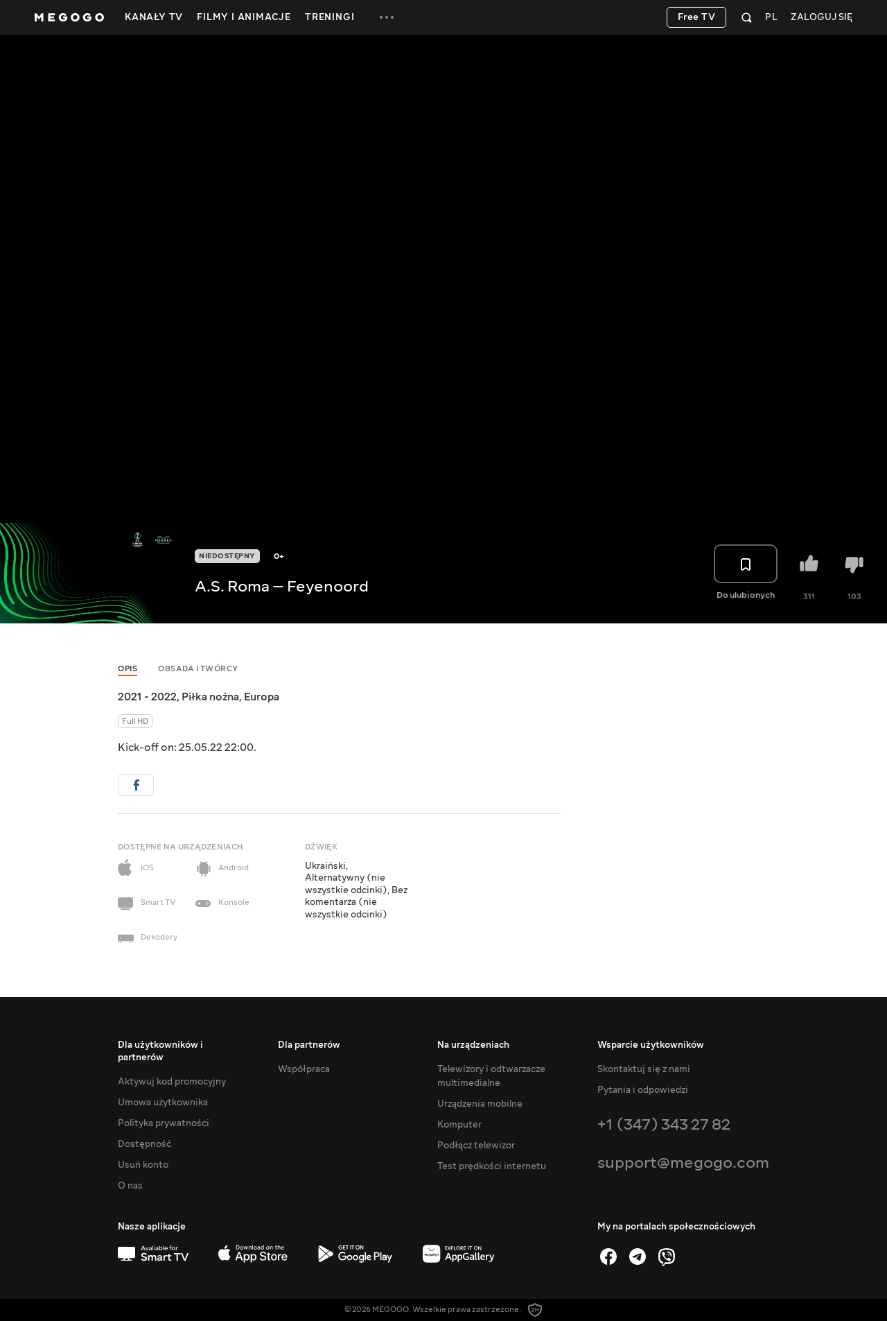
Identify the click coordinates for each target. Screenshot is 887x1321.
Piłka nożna (210, 697)
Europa (261, 697)
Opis (127, 669)
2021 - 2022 (147, 697)
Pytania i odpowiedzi (642, 1090)
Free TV (697, 17)
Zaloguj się (821, 18)
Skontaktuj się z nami (643, 1069)
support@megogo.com (683, 1162)
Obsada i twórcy (198, 669)
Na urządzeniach (473, 1045)
